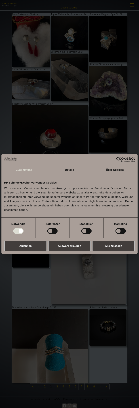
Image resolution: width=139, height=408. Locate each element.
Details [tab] (69, 169)
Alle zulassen (113, 245)
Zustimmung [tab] (24, 169)
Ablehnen (25, 245)
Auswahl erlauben (69, 245)
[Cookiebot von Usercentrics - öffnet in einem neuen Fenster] (119, 159)
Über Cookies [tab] (115, 169)
